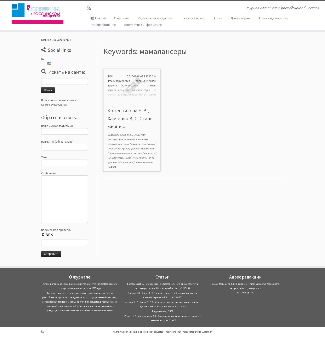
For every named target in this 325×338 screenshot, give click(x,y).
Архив (217, 18)
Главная (46, 40)
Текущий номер (193, 18)
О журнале (121, 18)
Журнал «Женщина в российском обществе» (142, 331)
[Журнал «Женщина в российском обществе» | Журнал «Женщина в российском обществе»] (37, 13)
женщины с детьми (131, 153)
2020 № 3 (126, 134)
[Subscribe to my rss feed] (90, 8)
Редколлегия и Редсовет (156, 18)
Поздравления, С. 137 (162, 311)
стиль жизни (115, 148)
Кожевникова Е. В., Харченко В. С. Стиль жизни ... (130, 118)
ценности (114, 153)
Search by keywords (54, 105)
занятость (149, 153)
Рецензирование (103, 25)
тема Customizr (204, 331)
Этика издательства (273, 18)
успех (126, 148)
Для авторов (240, 18)
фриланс (136, 148)
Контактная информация (143, 25)
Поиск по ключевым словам (58, 100)
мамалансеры (138, 143)
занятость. (123, 143)
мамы (151, 143)
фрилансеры (149, 148)
